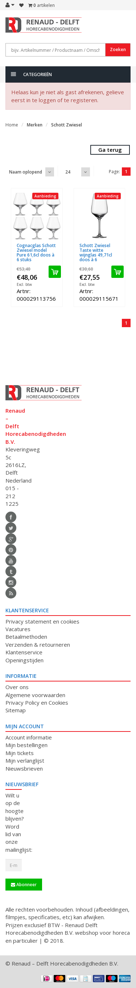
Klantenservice (23, 652)
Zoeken (118, 49)
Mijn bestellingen (26, 745)
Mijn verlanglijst (24, 760)
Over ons (17, 687)
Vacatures (17, 629)
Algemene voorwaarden (35, 695)
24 (67, 172)
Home (11, 125)
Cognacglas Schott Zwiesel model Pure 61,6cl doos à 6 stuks (36, 252)
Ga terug (110, 149)
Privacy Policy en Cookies (36, 702)
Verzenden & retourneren (37, 644)
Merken (34, 125)
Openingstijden (24, 660)
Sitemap (15, 710)
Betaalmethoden (26, 636)
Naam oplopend (25, 172)
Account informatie (28, 737)
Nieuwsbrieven (24, 768)
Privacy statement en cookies (42, 621)
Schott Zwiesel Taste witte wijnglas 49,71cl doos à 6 (95, 252)
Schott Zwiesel (66, 125)
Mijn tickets (19, 752)
